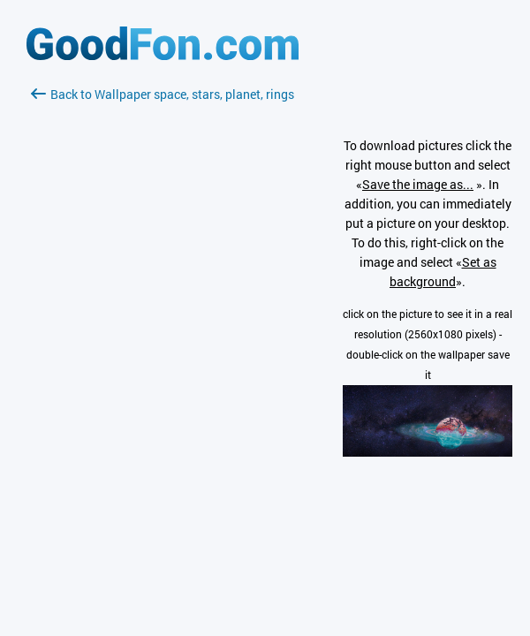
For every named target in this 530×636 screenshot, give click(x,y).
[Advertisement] (163, 313)
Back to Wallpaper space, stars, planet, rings (162, 94)
